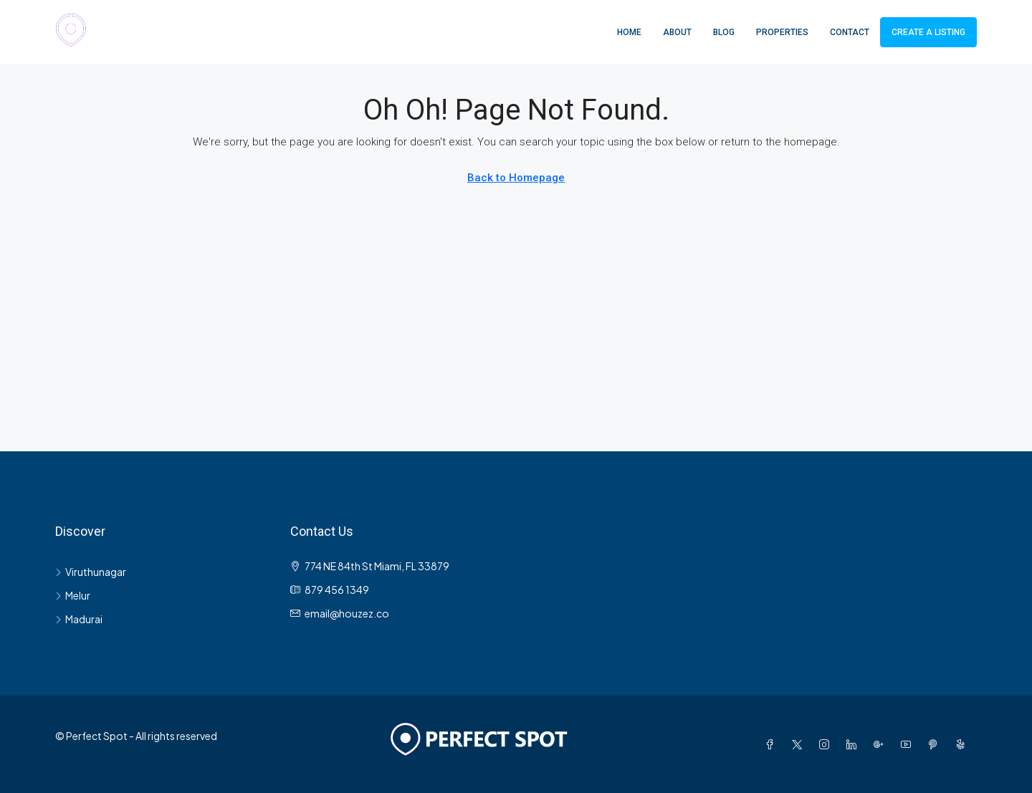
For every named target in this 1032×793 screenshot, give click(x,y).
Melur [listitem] (72, 595)
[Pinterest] (936, 744)
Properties (782, 32)
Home (629, 32)
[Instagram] (827, 744)
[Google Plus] (881, 744)
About (677, 32)
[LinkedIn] (854, 744)
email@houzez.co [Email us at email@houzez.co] (347, 613)
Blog (724, 32)
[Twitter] (800, 744)
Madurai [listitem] (78, 618)
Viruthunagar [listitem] (90, 571)
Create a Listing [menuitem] (928, 32)
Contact (849, 32)
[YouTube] (909, 744)
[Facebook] (772, 744)
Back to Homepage (516, 177)
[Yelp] (963, 744)
